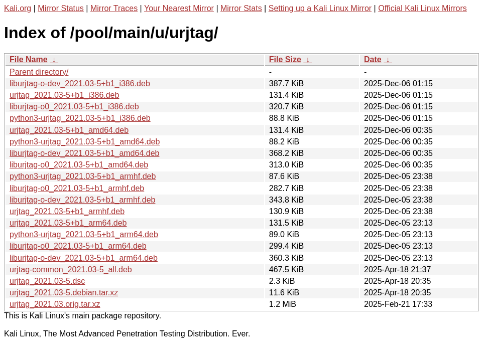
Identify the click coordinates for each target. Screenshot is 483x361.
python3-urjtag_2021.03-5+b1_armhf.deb (83, 176)
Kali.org (17, 8)
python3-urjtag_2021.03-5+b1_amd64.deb (85, 141)
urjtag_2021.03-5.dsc (47, 281)
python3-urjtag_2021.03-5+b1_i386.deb (80, 118)
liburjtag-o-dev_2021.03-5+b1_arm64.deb (84, 258)
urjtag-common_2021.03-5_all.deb (71, 269)
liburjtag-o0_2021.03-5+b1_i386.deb (74, 106)
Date (373, 59)
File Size (285, 59)
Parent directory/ (39, 72)
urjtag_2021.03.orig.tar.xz (55, 304)
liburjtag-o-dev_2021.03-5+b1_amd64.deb (84, 153)
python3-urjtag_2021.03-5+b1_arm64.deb (84, 234)
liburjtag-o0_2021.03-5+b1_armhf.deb (77, 188)
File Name (29, 59)
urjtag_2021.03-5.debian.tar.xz (64, 292)
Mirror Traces (114, 8)
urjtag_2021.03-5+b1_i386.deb (64, 95)
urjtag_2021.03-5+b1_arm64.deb (68, 223)
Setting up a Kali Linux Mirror (320, 8)
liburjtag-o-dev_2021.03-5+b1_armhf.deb (82, 200)
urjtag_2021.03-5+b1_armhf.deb (67, 211)
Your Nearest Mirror (179, 8)
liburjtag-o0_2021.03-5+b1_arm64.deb (78, 246)
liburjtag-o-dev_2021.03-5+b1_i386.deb (80, 83)
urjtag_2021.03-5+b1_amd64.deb (69, 130)
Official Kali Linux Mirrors (422, 8)
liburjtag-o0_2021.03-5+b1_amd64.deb (79, 164)
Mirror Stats (241, 8)
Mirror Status (61, 8)
